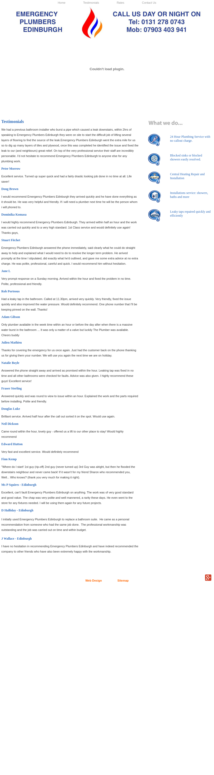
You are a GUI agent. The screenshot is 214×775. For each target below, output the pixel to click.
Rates (120, 2)
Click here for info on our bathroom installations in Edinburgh (133, 102)
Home (61, 2)
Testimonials (91, 2)
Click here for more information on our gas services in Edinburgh (80, 102)
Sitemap (123, 580)
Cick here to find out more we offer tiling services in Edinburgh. (186, 102)
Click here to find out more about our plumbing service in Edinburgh (28, 104)
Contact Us (149, 2)
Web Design (93, 580)
